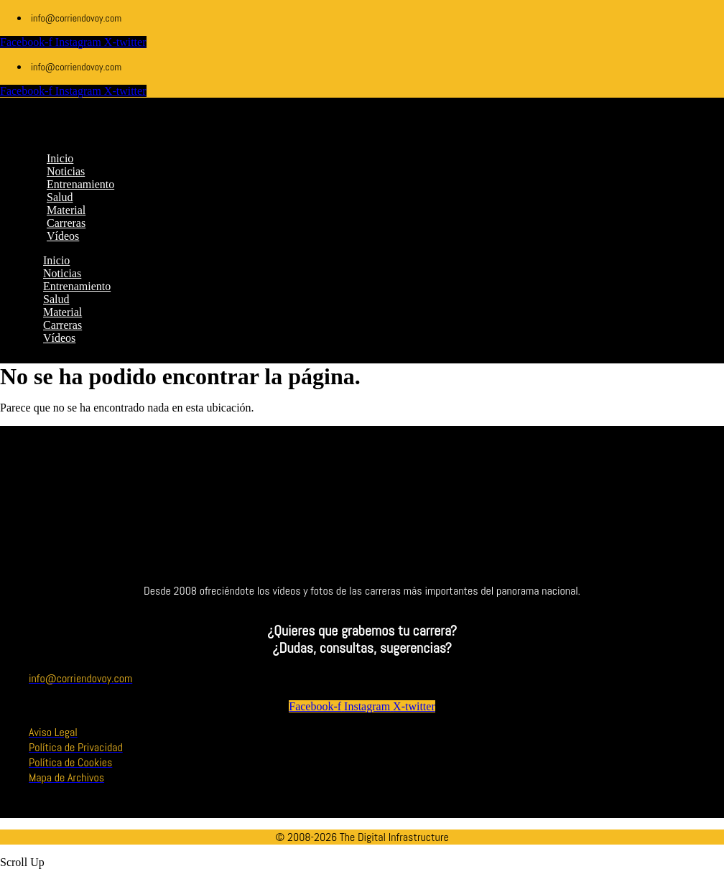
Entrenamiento (77, 286)
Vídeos (59, 338)
